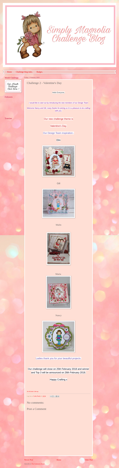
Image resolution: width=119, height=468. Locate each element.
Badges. (40, 72)
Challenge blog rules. (24, 72)
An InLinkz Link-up (32, 391)
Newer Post (28, 460)
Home (9, 72)
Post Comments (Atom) (38, 464)
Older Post (89, 460)
